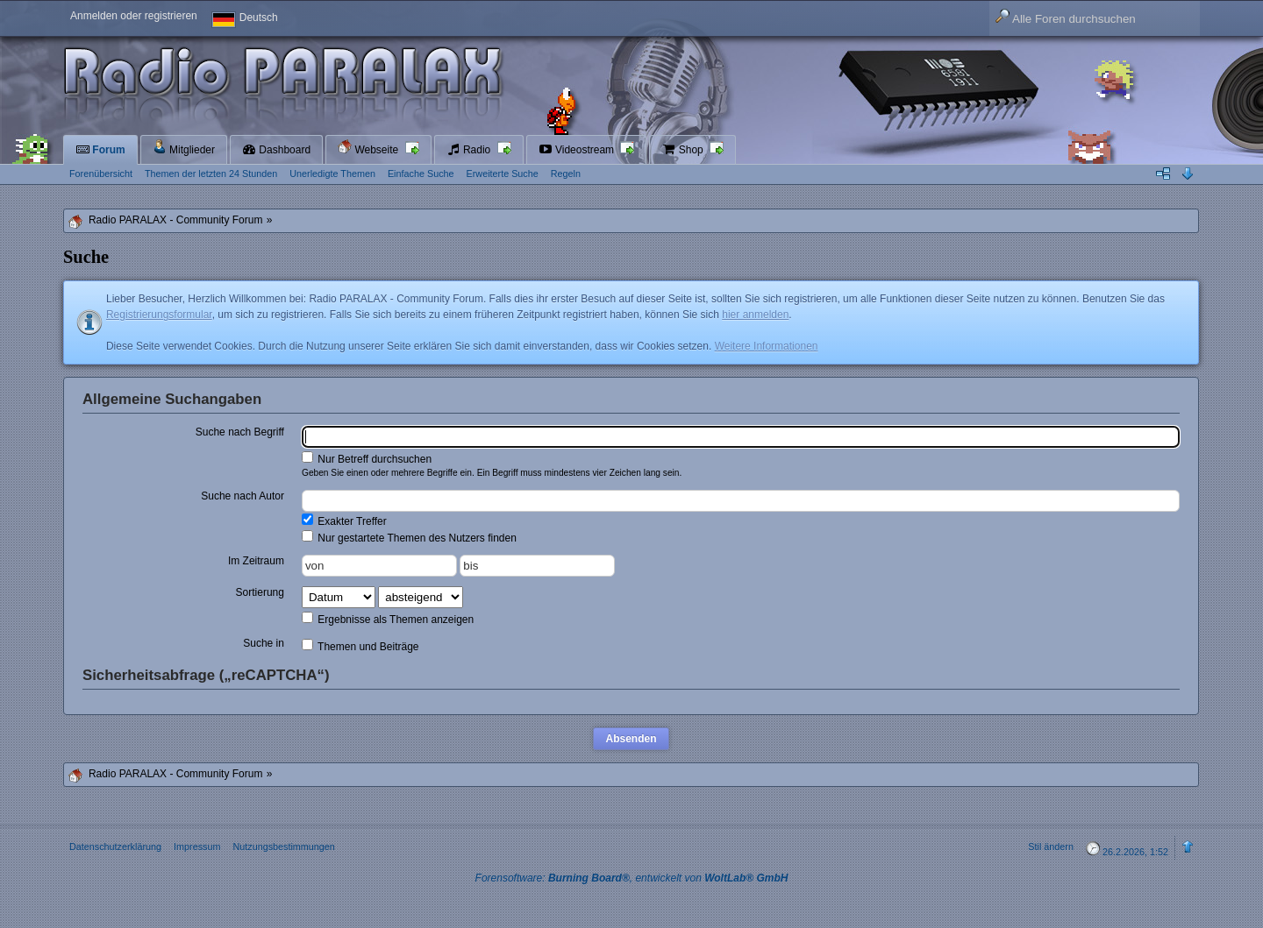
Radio (470, 150)
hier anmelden (755, 314)
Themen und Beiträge (360, 646)
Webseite (369, 147)
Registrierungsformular (159, 314)
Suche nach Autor (242, 496)
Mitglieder (184, 147)
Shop (683, 150)
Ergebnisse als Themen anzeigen (388, 619)
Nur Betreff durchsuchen (367, 458)
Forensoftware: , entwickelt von (631, 878)
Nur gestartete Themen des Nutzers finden (409, 537)
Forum (100, 150)
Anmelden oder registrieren (133, 16)
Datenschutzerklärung (115, 846)
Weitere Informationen (766, 346)
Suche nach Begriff (240, 432)
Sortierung (260, 592)
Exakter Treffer (344, 521)
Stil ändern (1051, 846)
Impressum (197, 846)
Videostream (578, 150)
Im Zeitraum (256, 561)
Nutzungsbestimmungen (283, 846)
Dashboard (276, 150)
